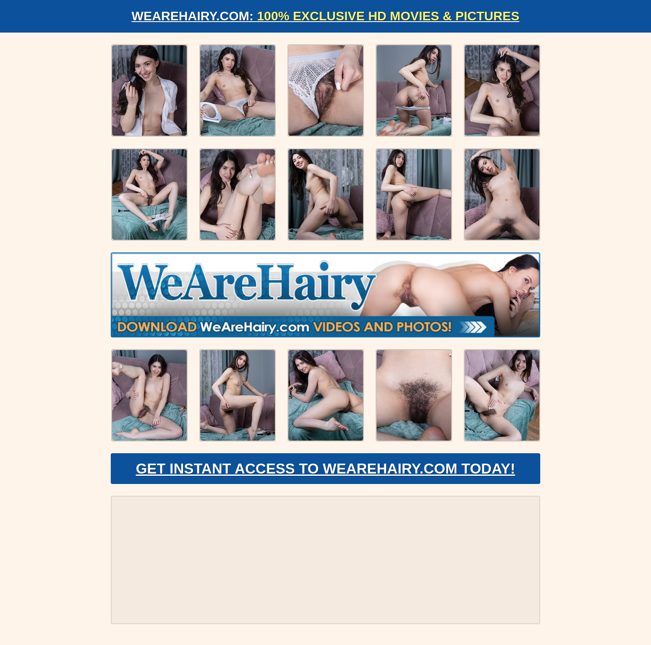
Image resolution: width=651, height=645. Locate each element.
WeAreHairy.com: (325, 16)
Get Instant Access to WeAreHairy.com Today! (325, 468)
